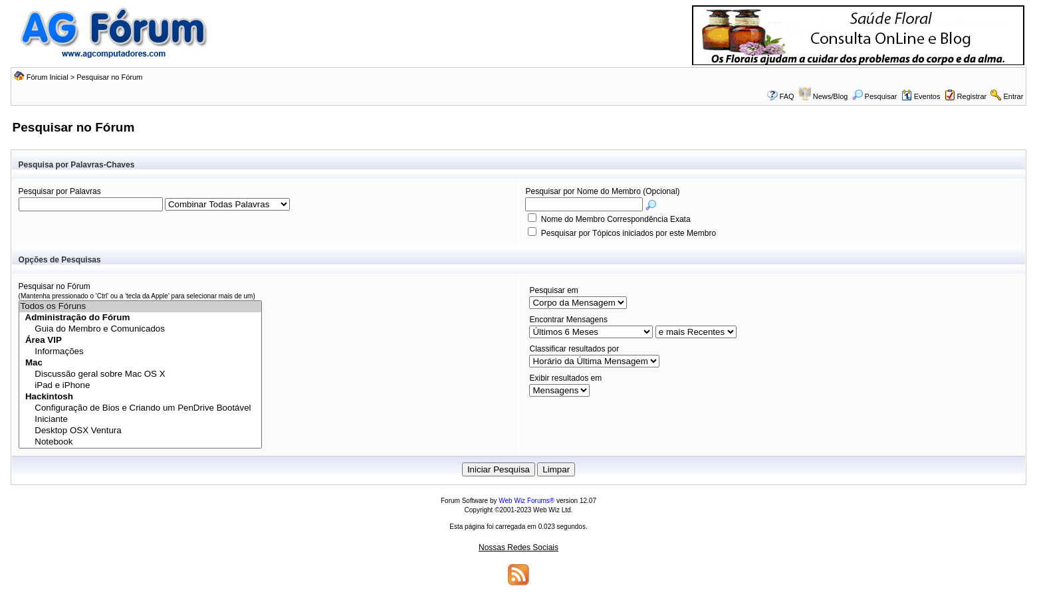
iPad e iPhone (140, 385)
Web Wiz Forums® (526, 500)
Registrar (972, 96)
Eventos (921, 96)
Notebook (140, 442)
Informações (140, 351)
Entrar (1013, 96)
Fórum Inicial (47, 77)
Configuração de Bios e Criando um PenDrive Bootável (140, 408)
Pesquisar (874, 96)
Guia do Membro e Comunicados (140, 329)
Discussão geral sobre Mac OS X (140, 374)
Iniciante (140, 419)
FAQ (787, 96)
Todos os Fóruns (140, 306)
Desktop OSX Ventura (140, 431)
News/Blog (830, 96)
